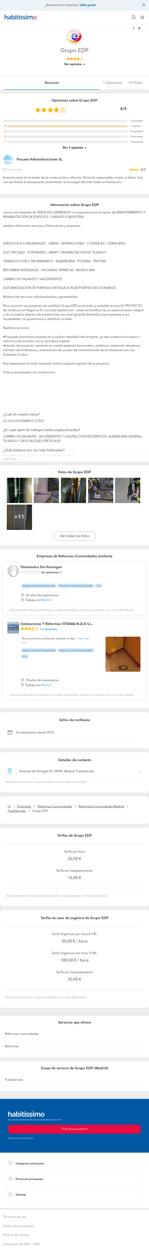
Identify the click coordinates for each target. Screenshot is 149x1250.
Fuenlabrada (17, 811)
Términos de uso (14, 1217)
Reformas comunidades (22, 1034)
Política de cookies (16, 1235)
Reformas (12, 1046)
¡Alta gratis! (88, 5)
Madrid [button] (46, 600)
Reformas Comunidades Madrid (101, 806)
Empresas (24, 806)
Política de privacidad (18, 1226)
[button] (74, 1163)
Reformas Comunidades (55, 806)
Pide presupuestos (74, 1129)
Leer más (9, 459)
